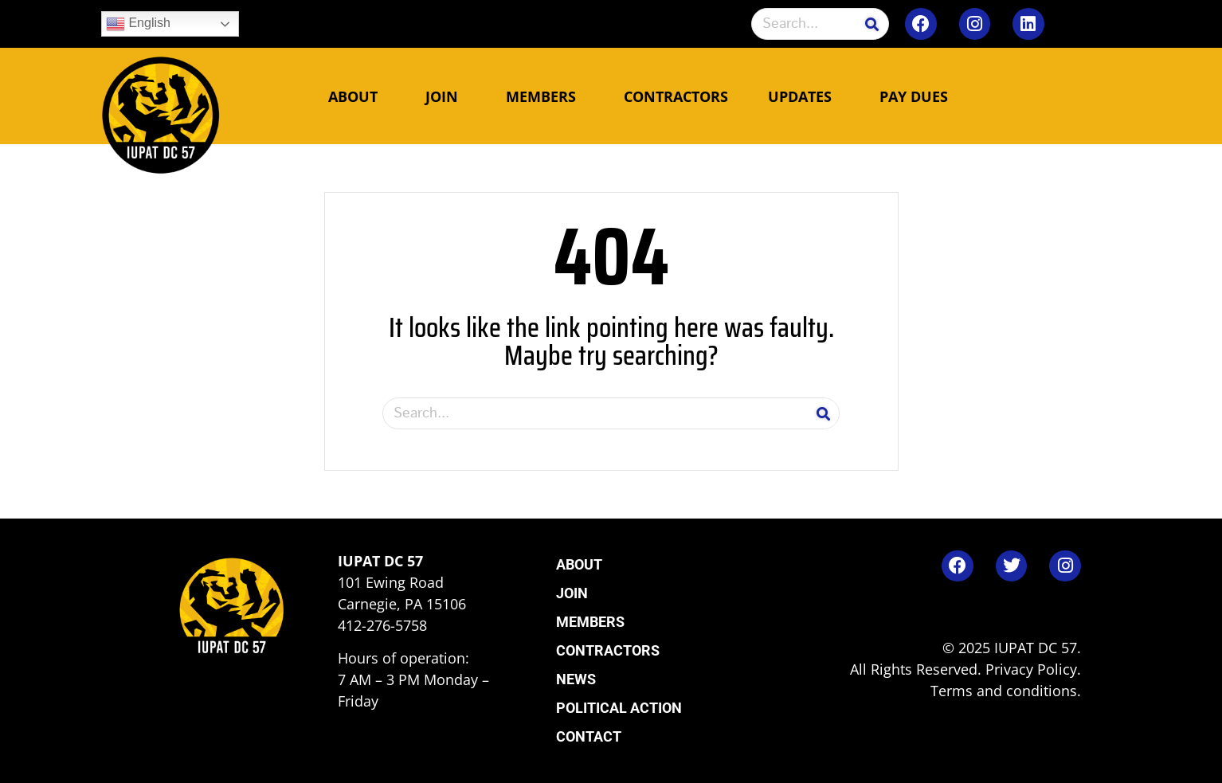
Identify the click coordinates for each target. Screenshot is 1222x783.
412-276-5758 (382, 625)
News (576, 679)
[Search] (872, 24)
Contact (588, 736)
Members (545, 96)
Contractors (676, 96)
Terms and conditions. (1005, 690)
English (138, 23)
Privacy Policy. (1033, 669)
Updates (804, 96)
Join (445, 96)
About (357, 96)
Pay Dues (913, 96)
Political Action (619, 707)
